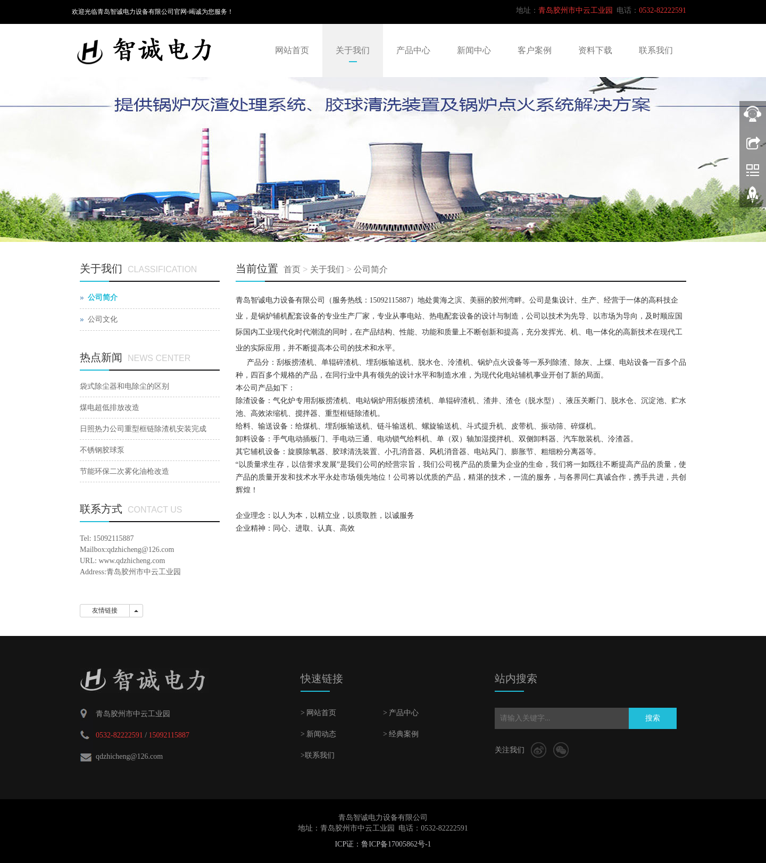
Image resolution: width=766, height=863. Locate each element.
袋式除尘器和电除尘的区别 (124, 386)
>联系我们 (318, 755)
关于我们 (353, 50)
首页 (292, 269)
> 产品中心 (401, 713)
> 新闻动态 (318, 734)
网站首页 (292, 50)
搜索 (652, 718)
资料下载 (595, 50)
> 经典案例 (401, 734)
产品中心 (413, 50)
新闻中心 (474, 50)
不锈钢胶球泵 (102, 450)
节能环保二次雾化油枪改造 (124, 471)
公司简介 (371, 269)
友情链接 (105, 610)
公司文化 (103, 319)
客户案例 (535, 50)
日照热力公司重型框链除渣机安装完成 (143, 429)
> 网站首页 (318, 713)
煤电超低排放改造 (109, 408)
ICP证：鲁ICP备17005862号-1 (383, 844)
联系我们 (656, 50)
